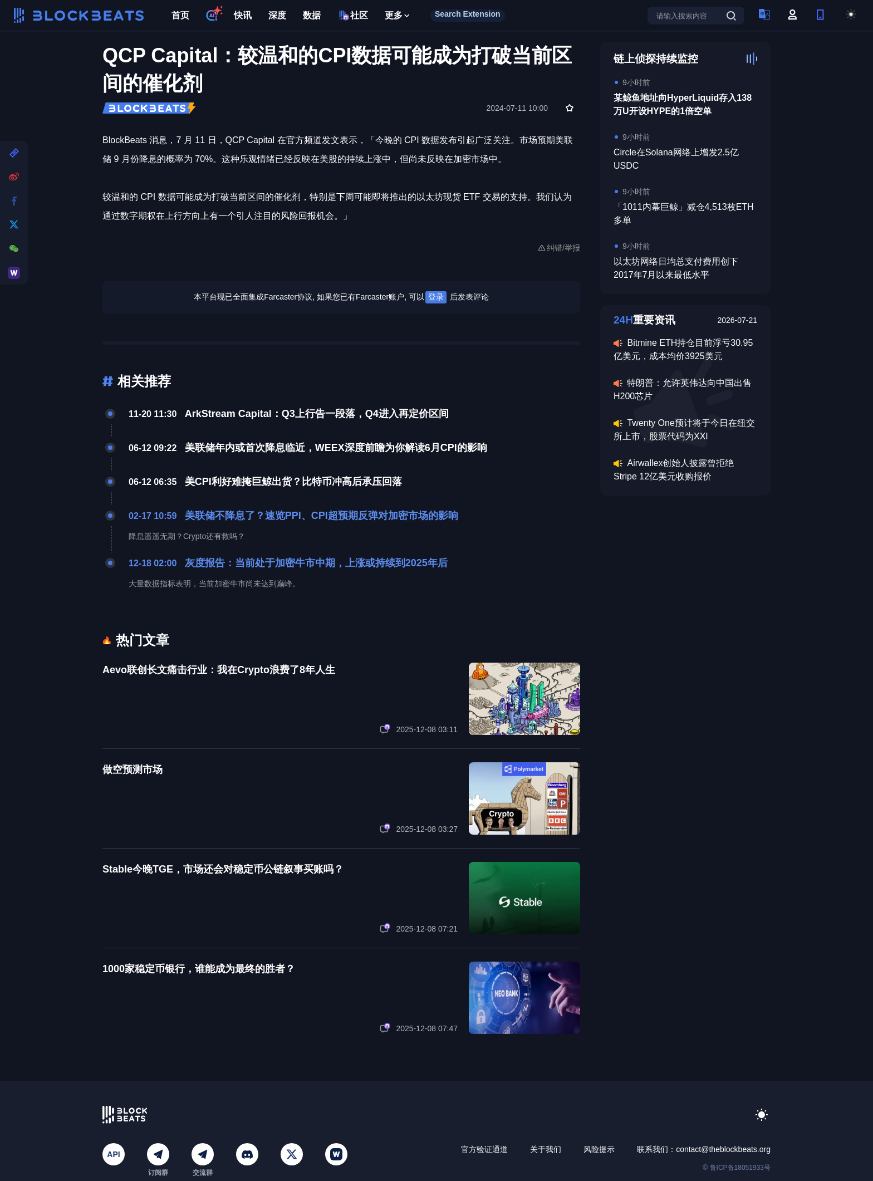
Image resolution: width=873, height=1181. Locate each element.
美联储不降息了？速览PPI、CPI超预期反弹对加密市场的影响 (321, 515)
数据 (312, 15)
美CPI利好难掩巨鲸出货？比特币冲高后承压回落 (293, 481)
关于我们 (545, 1149)
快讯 (243, 15)
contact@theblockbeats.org (723, 1149)
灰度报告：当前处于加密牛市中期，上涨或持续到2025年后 (316, 563)
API (113, 1154)
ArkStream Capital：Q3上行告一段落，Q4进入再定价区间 (317, 413)
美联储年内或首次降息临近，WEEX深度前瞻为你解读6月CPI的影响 (336, 447)
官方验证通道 (484, 1149)
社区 (352, 15)
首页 (180, 15)
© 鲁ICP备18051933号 (737, 1168)
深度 (277, 15)
